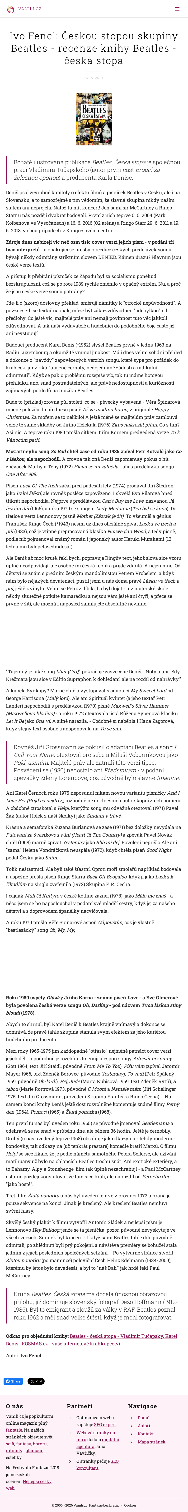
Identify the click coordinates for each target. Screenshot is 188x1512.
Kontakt (146, 1434)
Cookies (130, 1505)
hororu (40, 1444)
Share (13, 1381)
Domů (144, 1418)
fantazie (14, 1430)
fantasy (23, 1444)
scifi (10, 1444)
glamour (34, 1450)
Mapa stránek (151, 1442)
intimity (14, 1450)
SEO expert (105, 1425)
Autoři (144, 1426)
